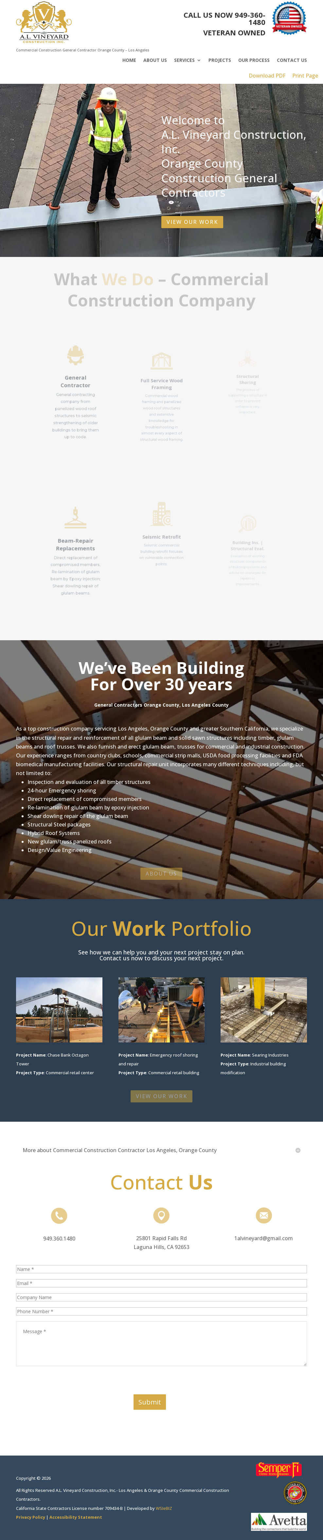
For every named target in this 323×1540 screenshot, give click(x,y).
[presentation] (66, 1381)
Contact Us (292, 60)
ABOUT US (161, 873)
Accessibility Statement (75, 1517)
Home (129, 60)
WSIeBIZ (164, 1508)
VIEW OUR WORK (192, 219)
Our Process (254, 60)
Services (184, 60)
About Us (155, 60)
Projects (219, 60)
